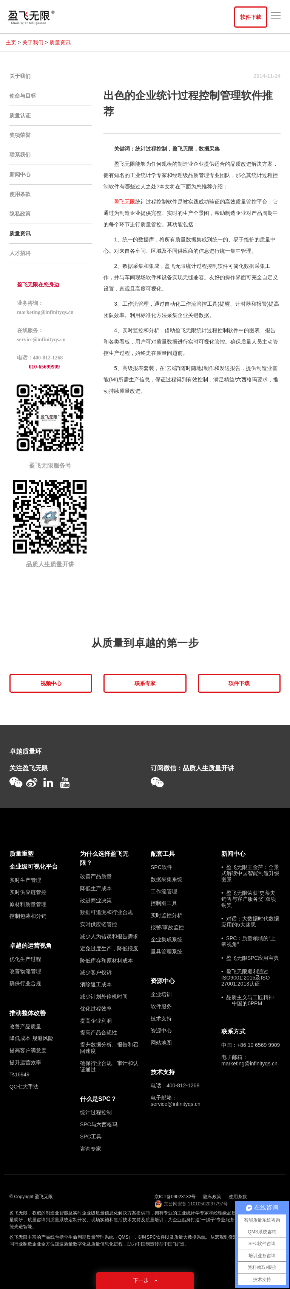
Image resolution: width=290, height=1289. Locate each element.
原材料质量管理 (27, 904)
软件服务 (161, 1006)
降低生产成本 (96, 888)
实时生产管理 (25, 880)
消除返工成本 (96, 984)
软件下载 (250, 17)
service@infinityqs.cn (176, 1104)
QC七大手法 (24, 1087)
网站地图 (161, 1043)
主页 (11, 42)
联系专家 (145, 683)
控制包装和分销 (27, 916)
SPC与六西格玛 (98, 1124)
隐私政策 (20, 214)
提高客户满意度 (27, 1050)
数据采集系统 (166, 879)
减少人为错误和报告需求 (109, 936)
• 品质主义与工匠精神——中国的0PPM (247, 1000)
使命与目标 (22, 96)
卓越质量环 (25, 751)
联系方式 (233, 1031)
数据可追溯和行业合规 (106, 912)
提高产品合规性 (98, 1032)
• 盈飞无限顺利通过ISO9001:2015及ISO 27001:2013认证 (245, 978)
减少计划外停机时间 (104, 997)
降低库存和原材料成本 (106, 961)
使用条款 (20, 194)
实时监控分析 (166, 915)
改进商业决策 (96, 900)
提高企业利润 (96, 1021)
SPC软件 (161, 867)
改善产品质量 (25, 1026)
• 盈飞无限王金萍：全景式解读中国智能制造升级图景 (250, 873)
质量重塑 (21, 854)
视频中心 (51, 683)
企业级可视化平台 (33, 866)
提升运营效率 (25, 1062)
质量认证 (20, 115)
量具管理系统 (166, 951)
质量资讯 (60, 42)
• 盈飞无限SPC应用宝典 (250, 958)
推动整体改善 (27, 1013)
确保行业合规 (25, 983)
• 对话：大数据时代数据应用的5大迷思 (250, 922)
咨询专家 (90, 1149)
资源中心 (163, 981)
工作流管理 (164, 891)
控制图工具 (164, 903)
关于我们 (32, 42)
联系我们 (20, 155)
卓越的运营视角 (30, 945)
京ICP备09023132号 (175, 1196)
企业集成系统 (166, 939)
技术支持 (161, 1018)
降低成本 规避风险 (31, 1038)
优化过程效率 (96, 1009)
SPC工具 (91, 1137)
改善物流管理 (25, 971)
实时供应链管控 (27, 892)
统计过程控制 (96, 1112)
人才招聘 (20, 253)
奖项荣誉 (20, 135)
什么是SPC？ (98, 1099)
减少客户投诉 (96, 972)
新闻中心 (20, 174)
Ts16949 (19, 1074)
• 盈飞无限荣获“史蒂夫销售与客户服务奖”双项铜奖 (248, 899)
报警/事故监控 (167, 927)
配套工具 (163, 854)
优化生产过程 (25, 959)
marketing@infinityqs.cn (249, 1063)
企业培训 (161, 994)
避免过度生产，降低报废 (109, 948)
